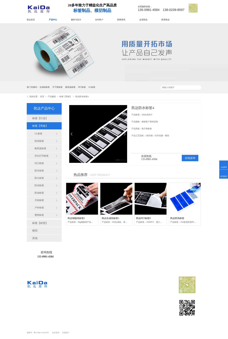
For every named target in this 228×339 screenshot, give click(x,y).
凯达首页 (31, 20)
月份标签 (39, 200)
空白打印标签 (42, 156)
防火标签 (39, 178)
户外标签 (39, 207)
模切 (35, 230)
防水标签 (39, 170)
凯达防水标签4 (82, 96)
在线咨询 (190, 158)
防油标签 (39, 193)
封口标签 (39, 163)
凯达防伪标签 (177, 218)
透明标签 (39, 215)
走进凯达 (143, 20)
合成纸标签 (45, 87)
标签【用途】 (65, 96)
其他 (35, 238)
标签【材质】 (40, 223)
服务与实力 (76, 20)
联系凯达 (165, 20)
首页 (42, 96)
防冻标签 (39, 185)
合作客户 (99, 20)
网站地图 (137, 309)
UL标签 (91, 87)
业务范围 (114, 299)
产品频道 (52, 96)
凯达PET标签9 (143, 218)
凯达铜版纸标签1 (76, 218)
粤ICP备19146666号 (41, 333)
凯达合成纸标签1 (110, 218)
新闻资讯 (121, 20)
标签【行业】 (40, 118)
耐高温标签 (70, 87)
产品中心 (53, 20)
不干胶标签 (57, 87)
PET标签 (82, 87)
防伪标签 (39, 141)
